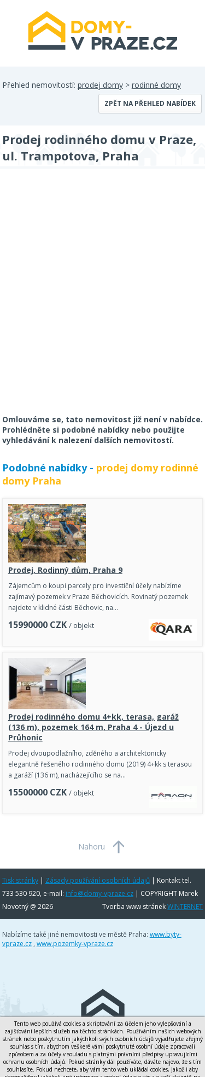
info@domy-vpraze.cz (99, 893)
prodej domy (100, 85)
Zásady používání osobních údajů (97, 880)
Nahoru (91, 846)
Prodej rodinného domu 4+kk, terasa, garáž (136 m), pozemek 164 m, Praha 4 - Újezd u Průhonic (93, 727)
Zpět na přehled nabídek (150, 103)
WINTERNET (185, 906)
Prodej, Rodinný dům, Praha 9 (65, 570)
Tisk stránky (20, 880)
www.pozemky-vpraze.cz (75, 943)
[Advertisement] (102, 298)
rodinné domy (156, 85)
